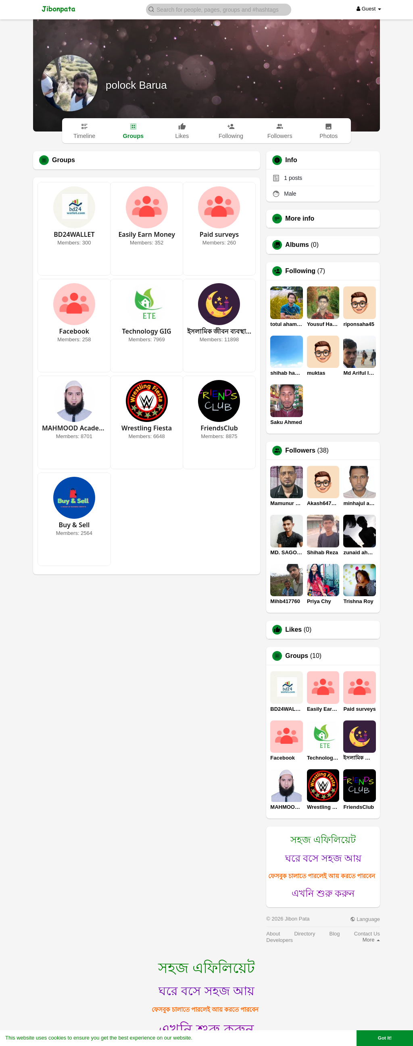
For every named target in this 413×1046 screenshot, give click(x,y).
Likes (293, 629)
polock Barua (136, 85)
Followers (300, 450)
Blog (335, 933)
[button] (218, 9)
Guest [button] (369, 9)
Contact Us (367, 933)
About (273, 933)
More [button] (371, 940)
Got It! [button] (385, 1037)
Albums (297, 245)
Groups (296, 656)
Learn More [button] (208, 1038)
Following (300, 271)
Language (365, 919)
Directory (304, 933)
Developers (279, 940)
